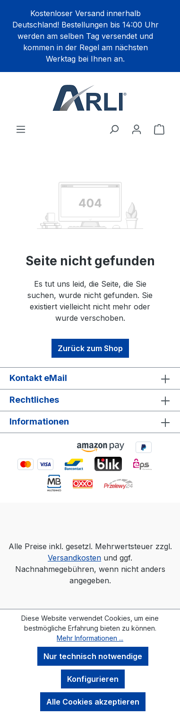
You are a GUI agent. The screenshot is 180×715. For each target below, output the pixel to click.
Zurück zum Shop (90, 348)
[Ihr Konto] (136, 128)
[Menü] (20, 128)
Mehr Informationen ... (90, 638)
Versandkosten (74, 557)
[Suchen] (114, 128)
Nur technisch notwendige (92, 656)
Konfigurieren (93, 679)
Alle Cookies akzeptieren (92, 701)
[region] (90, 36)
